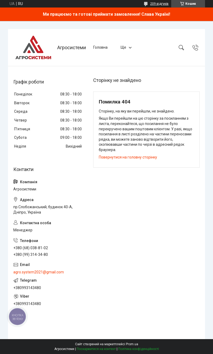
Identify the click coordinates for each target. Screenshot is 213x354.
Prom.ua (132, 344)
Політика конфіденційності (138, 349)
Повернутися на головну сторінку (128, 157)
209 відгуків (159, 4)
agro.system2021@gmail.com (38, 272)
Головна (100, 47)
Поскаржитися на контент (96, 349)
